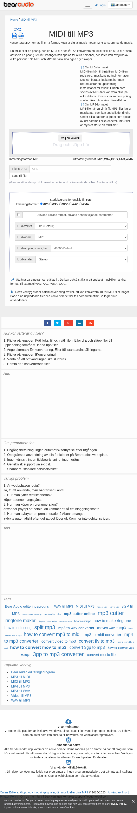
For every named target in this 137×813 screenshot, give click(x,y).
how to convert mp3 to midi (52, 634)
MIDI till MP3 (28, 19)
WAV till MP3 (63, 606)
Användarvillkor (106, 182)
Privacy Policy (117, 803)
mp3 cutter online (79, 614)
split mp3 (44, 627)
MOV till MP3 (114, 607)
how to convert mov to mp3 (38, 647)
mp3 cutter (111, 613)
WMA (84, 204)
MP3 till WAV (20, 691)
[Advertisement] (45, 94)
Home (14, 19)
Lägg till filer (19, 175)
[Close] (133, 801)
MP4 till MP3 (20, 686)
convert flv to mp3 (97, 641)
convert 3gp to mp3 (87, 647)
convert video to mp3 (58, 641)
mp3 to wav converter (76, 628)
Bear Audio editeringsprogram (28, 606)
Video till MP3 (102, 607)
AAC (73, 204)
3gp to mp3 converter (58, 654)
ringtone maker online (48, 621)
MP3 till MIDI (20, 677)
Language (120, 5)
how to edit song (18, 628)
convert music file (101, 655)
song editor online (65, 621)
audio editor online (53, 614)
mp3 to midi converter (102, 635)
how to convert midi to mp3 (32, 614)
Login (100, 5)
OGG (64, 204)
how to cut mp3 (82, 621)
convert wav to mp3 (111, 628)
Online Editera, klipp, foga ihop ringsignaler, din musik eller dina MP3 (44, 792)
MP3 (44, 204)
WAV (53, 204)
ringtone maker (20, 620)
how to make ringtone (113, 621)
